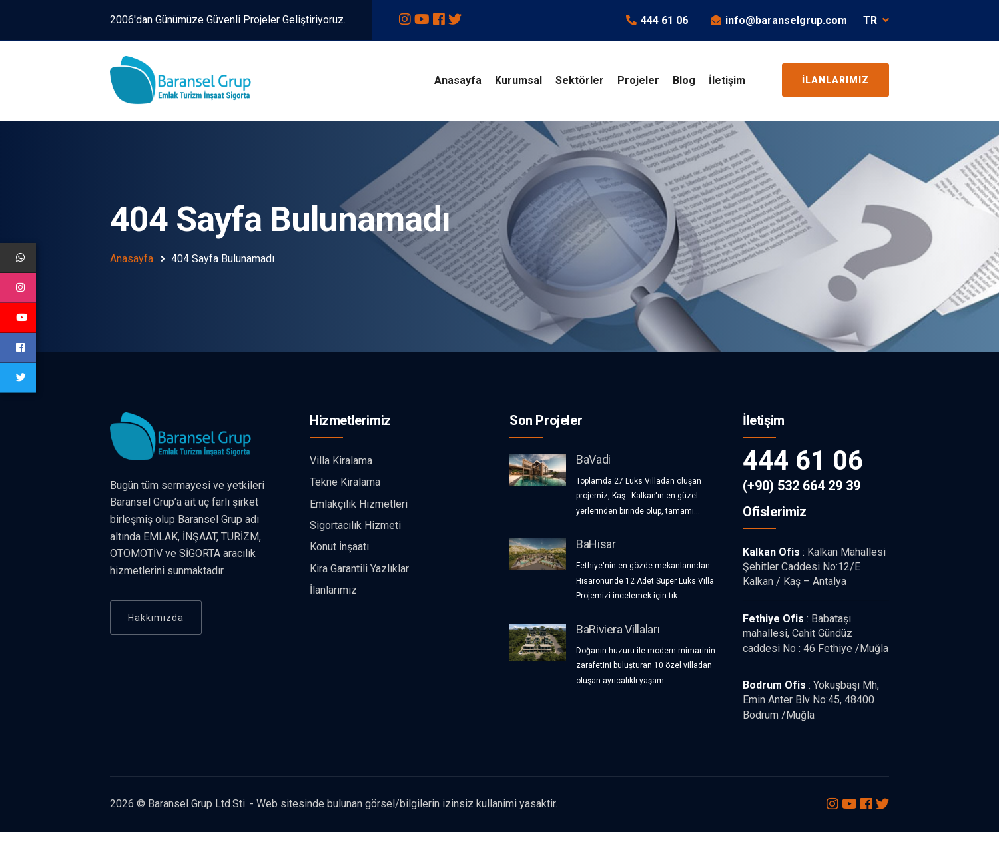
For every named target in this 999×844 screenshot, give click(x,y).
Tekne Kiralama (345, 494)
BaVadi (593, 472)
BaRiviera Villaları (617, 641)
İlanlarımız (835, 80)
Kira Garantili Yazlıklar (359, 581)
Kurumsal (518, 80)
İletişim (727, 80)
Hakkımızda (156, 630)
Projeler (638, 80)
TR (876, 20)
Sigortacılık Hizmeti (355, 538)
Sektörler (579, 80)
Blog (684, 80)
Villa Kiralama (341, 473)
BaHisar (595, 557)
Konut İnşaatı (339, 559)
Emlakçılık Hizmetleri (359, 516)
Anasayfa (458, 80)
